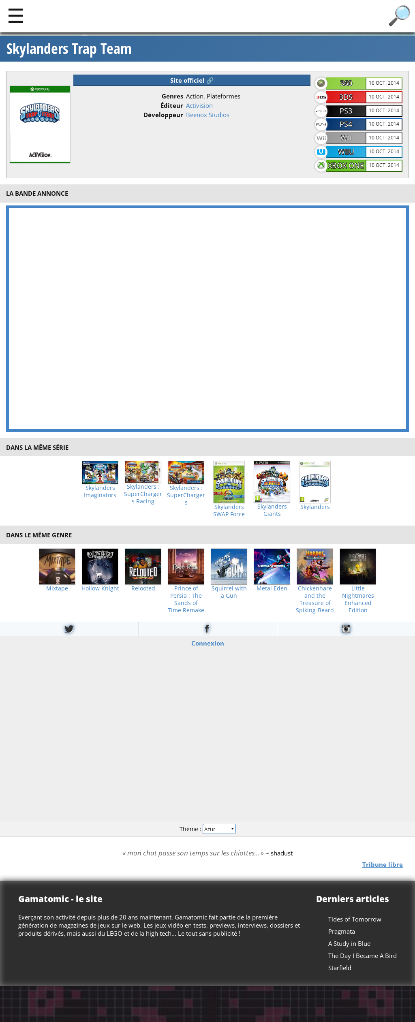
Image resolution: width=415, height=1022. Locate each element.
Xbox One (346, 165)
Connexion (207, 643)
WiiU (346, 151)
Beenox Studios (207, 115)
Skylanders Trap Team (69, 48)
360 (346, 83)
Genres (172, 96)
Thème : (207, 828)
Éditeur (171, 105)
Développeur (163, 115)
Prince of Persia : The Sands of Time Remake (186, 599)
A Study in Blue (349, 943)
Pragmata (341, 931)
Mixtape (57, 588)
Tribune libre (382, 864)
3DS (346, 97)
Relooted (143, 588)
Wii (345, 138)
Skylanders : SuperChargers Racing (143, 494)
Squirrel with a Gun (229, 592)
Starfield (339, 968)
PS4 (346, 124)
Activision (199, 105)
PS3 (346, 110)
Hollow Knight (100, 588)
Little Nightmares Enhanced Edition (358, 599)
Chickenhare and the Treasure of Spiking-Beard (315, 599)
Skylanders (315, 507)
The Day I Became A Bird (362, 955)
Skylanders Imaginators (100, 491)
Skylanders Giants (272, 510)
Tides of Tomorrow (354, 919)
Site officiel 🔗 (192, 80)
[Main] (15, 15)
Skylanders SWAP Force (229, 510)
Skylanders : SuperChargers (186, 495)
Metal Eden (272, 588)
